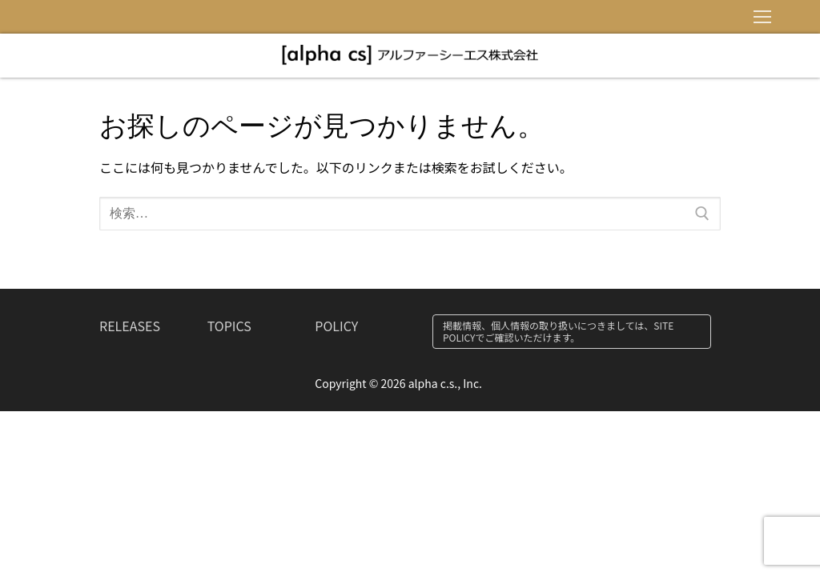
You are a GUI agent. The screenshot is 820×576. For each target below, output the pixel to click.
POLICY (336, 325)
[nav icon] (762, 17)
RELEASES (129, 325)
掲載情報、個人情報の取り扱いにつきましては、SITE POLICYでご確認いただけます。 (558, 330)
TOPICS (229, 325)
